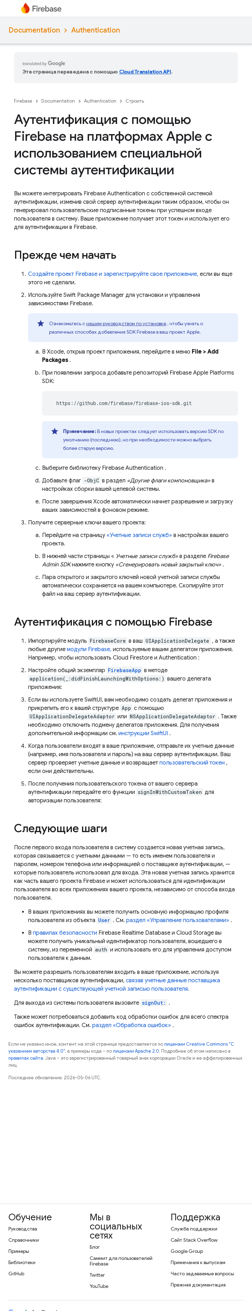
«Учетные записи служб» (139, 535)
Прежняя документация (198, 1285)
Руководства (22, 1229)
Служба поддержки (194, 1229)
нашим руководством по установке (126, 323)
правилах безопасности (65, 932)
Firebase (23, 101)
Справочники (23, 1240)
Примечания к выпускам (198, 1262)
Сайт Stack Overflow (194, 1240)
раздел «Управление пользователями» (177, 920)
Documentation (34, 30)
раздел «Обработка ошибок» (131, 1025)
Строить (134, 101)
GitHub (16, 1273)
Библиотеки (21, 1262)
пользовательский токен (192, 762)
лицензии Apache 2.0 (136, 1051)
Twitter (97, 1275)
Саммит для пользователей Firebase (121, 1261)
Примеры (18, 1251)
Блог (95, 1247)
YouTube (99, 1286)
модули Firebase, (89, 649)
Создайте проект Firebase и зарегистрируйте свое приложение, (113, 274)
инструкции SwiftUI (143, 733)
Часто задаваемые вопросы (202, 1273)
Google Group (187, 1251)
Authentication (95, 30)
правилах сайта (25, 1058)
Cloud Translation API (145, 72)
